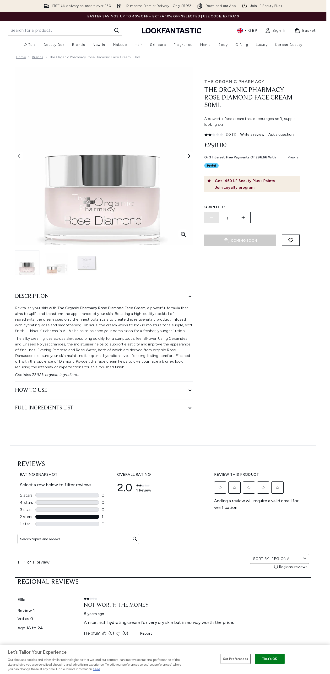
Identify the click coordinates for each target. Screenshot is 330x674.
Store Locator (268, 561)
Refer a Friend (214, 613)
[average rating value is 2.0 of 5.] (218, 134)
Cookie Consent (29, 595)
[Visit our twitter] (241, 516)
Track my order (107, 607)
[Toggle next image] (189, 156)
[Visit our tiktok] (275, 516)
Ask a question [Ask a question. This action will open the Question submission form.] (281, 134)
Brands (37, 57)
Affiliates (210, 596)
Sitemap (210, 607)
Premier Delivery (108, 601)
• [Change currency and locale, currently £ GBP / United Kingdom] (247, 30)
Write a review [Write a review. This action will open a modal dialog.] (252, 134)
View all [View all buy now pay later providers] (294, 157)
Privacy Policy (160, 567)
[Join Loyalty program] (256, 187)
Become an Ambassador (223, 624)
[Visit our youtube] (264, 516)
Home (21, 57)
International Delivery (112, 590)
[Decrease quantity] (211, 217)
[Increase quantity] (243, 217)
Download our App (110, 567)
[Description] (104, 296)
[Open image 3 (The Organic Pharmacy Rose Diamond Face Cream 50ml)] (87, 263)
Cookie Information (164, 573)
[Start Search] (116, 30)
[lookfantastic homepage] (171, 30)
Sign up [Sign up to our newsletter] (144, 516)
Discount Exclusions (111, 573)
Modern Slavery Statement (170, 578)
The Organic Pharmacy (234, 81)
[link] (276, 30)
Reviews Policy (160, 590)
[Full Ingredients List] (104, 408)
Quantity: (214, 207)
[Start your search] (65, 30)
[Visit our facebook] (230, 516)
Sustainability (160, 584)
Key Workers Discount (220, 619)
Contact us (104, 596)
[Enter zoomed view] (183, 234)
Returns (101, 578)
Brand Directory (216, 573)
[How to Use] (104, 390)
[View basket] (305, 30)
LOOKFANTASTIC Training (277, 578)
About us (210, 561)
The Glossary (213, 567)
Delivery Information (111, 584)
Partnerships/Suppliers (221, 601)
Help (99, 561)
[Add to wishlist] (291, 240)
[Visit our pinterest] (287, 516)
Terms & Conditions (165, 561)
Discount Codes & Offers (223, 590)
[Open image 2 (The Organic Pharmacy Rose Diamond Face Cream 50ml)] (57, 263)
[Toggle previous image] (19, 156)
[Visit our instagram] (253, 516)
